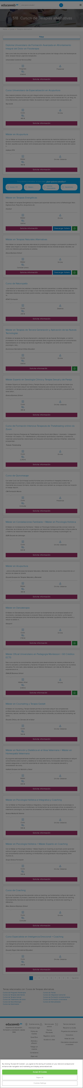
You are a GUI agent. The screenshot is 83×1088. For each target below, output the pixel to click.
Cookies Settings (40, 1083)
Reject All (39, 1078)
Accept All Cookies (40, 1072)
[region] (41, 1073)
